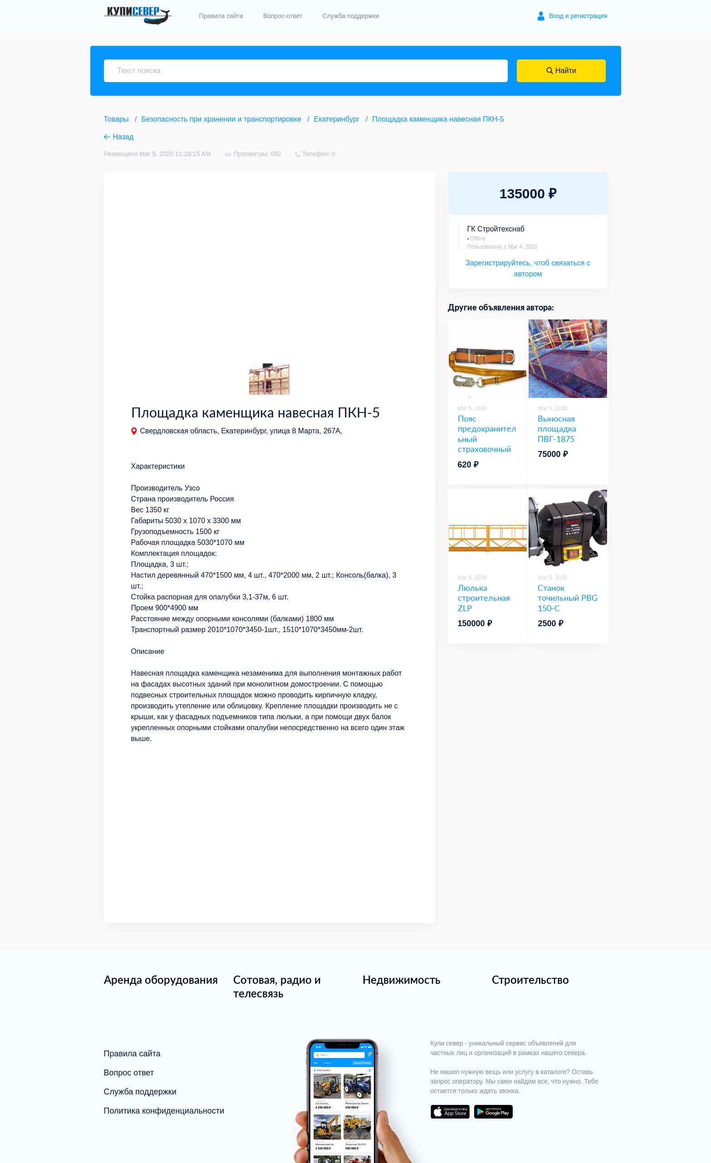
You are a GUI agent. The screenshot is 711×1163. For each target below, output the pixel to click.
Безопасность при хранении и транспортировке (221, 119)
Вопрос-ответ (283, 16)
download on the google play (493, 1112)
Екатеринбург (337, 119)
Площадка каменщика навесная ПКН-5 (438, 119)
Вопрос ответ (129, 1072)
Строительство (530, 979)
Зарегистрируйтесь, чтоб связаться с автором (528, 268)
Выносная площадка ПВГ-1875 (557, 428)
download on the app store (450, 1112)
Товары (116, 119)
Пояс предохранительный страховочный (487, 433)
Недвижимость (402, 979)
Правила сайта (221, 16)
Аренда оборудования (161, 979)
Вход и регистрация (578, 16)
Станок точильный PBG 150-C (568, 598)
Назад (123, 137)
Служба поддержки (351, 16)
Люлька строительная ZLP (484, 598)
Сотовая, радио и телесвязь (277, 986)
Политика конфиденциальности (164, 1110)
